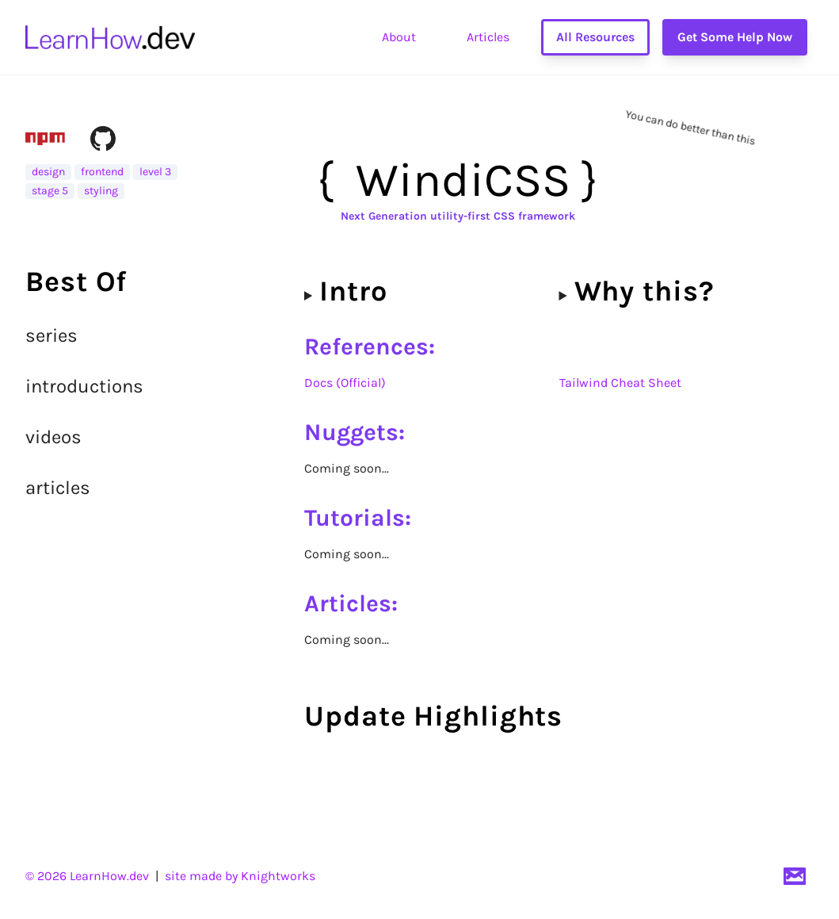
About (399, 36)
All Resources (595, 36)
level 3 (155, 171)
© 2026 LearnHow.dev (87, 875)
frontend (102, 171)
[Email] (795, 876)
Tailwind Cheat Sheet (620, 382)
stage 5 (50, 190)
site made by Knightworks (240, 875)
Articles (488, 36)
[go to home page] (110, 37)
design (48, 171)
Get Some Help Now (734, 36)
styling (101, 190)
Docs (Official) (345, 382)
